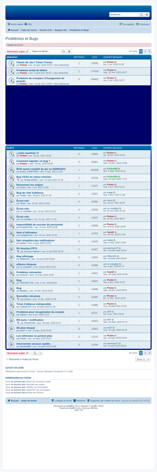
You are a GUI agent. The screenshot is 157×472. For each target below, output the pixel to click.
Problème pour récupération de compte (40, 312)
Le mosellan (26, 211)
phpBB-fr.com (75, 408)
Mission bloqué (25, 327)
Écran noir (22, 200)
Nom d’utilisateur (26, 232)
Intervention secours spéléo (33, 343)
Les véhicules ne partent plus (34, 335)
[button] (150, 51)
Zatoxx (23, 314)
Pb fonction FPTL (27, 248)
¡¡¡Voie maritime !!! (27, 153)
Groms (27, 299)
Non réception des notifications (35, 240)
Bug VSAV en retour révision (33, 176)
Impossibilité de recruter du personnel (39, 224)
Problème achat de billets (31, 70)
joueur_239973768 (29, 171)
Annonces (64, 65)
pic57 (22, 330)
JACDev (94, 408)
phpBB (70, 406)
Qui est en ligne (14, 368)
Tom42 (110, 232)
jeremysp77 (112, 248)
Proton (23, 65)
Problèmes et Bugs (21, 38)
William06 (24, 259)
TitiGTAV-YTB (26, 283)
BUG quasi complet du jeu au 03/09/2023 (40, 168)
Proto (22, 187)
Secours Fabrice (32, 251)
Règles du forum (15, 45)
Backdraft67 (26, 346)
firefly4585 (112, 168)
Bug (18, 280)
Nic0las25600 (30, 180)
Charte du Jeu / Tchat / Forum (34, 62)
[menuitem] (28, 24)
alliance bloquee (26, 264)
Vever (23, 203)
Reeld (23, 338)
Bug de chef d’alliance (29, 192)
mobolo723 (25, 306)
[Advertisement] (78, 114)
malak (23, 195)
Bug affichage (24, 256)
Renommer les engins (29, 184)
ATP (109, 312)
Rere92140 (29, 323)
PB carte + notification (30, 319)
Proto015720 (26, 227)
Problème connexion (29, 272)
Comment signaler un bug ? (33, 161)
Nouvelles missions (28, 296)
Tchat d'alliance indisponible (33, 304)
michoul (23, 275)
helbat (23, 243)
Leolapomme (26, 235)
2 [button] (145, 51)
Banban (23, 291)
